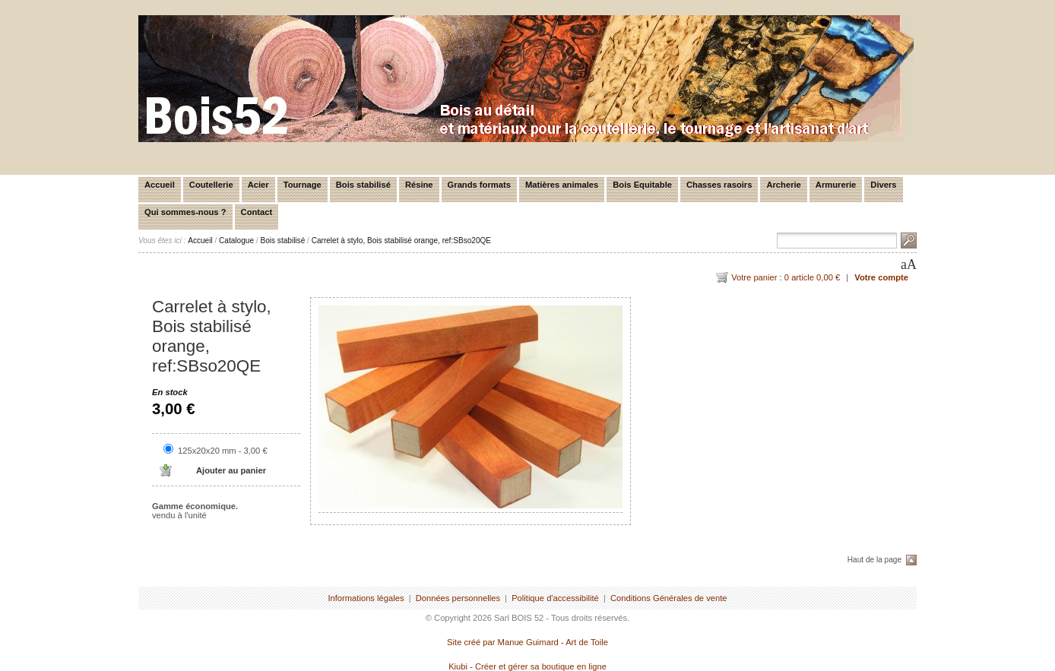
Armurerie (836, 184)
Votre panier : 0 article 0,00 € (785, 277)
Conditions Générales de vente (668, 598)
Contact (257, 212)
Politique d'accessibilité (555, 598)
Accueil (159, 184)
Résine (419, 184)
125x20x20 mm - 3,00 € (223, 450)
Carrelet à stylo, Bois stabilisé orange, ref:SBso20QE (401, 240)
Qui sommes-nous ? (185, 212)
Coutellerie (211, 184)
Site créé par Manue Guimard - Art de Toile (527, 642)
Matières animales (561, 184)
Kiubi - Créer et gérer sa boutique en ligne (527, 666)
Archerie (783, 184)
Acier (258, 184)
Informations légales (366, 598)
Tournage (303, 184)
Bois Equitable (642, 184)
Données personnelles (458, 598)
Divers (883, 184)
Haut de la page (874, 559)
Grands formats (479, 184)
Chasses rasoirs (719, 184)
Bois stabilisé (363, 184)
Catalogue (236, 240)
